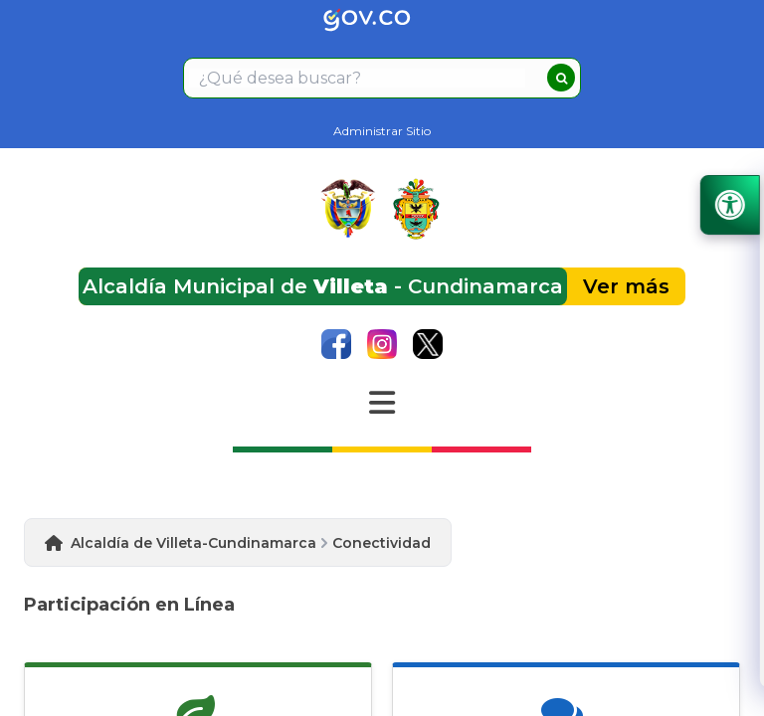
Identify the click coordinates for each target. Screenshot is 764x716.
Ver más (626, 286)
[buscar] (561, 77)
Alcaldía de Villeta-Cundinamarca (193, 543)
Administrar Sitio (382, 130)
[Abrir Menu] (382, 403)
